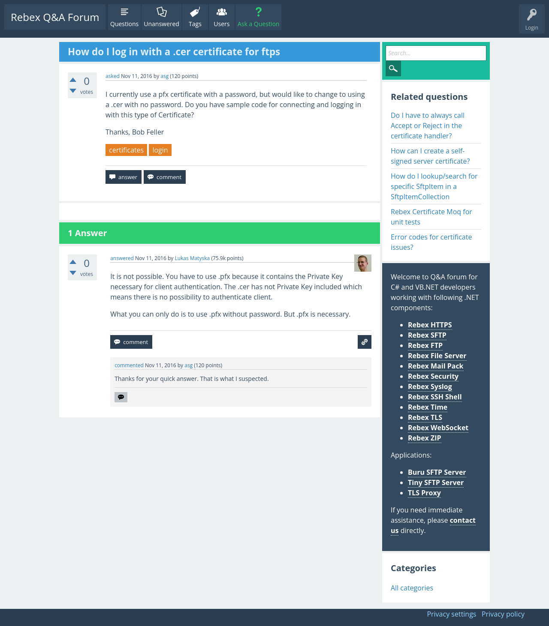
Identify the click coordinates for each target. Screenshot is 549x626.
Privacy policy (503, 614)
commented (129, 365)
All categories (412, 588)
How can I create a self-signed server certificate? (430, 156)
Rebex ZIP (424, 438)
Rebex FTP (425, 345)
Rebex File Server (437, 355)
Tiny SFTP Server (436, 482)
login (160, 150)
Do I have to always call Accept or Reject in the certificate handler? (428, 126)
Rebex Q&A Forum (55, 17)
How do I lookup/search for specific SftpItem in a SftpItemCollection (434, 186)
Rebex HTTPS (430, 324)
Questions (124, 24)
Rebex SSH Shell (435, 396)
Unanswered (161, 24)
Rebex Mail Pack (436, 366)
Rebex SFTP (427, 335)
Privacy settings (451, 614)
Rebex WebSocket (438, 427)
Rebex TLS (425, 417)
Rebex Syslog (430, 386)
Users (221, 24)
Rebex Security (433, 376)
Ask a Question (258, 24)
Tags (195, 24)
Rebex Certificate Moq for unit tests (431, 217)
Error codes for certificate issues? (431, 242)
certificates (126, 150)
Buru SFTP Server (437, 472)
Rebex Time (427, 407)
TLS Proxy (424, 492)
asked (113, 76)
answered (122, 258)
